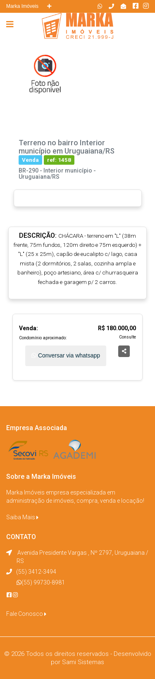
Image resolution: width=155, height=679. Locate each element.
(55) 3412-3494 (36, 571)
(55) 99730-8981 (43, 582)
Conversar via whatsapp (65, 355)
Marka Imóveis (29, 6)
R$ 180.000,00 (117, 328)
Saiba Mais (22, 517)
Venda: (28, 328)
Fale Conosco (26, 613)
